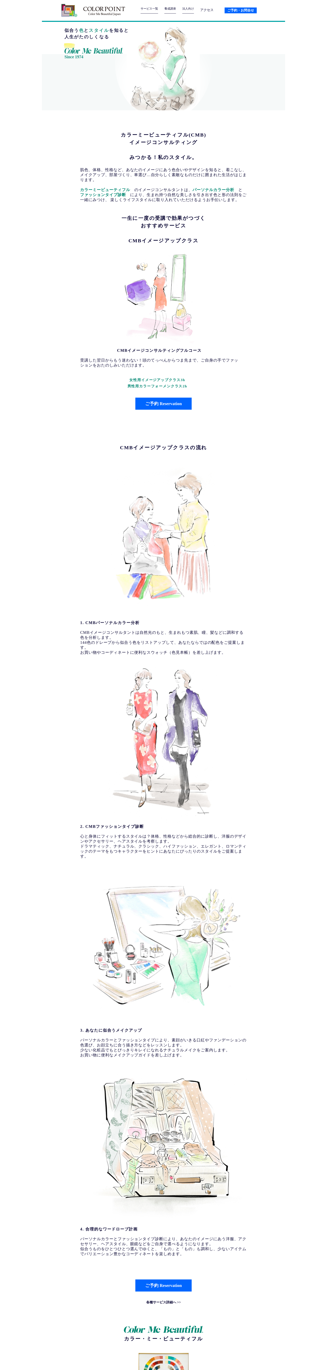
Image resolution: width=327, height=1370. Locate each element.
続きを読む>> (90, 1024)
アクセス (212, 10)
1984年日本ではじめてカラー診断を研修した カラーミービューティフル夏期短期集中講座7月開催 (141, 1195)
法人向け (193, 10)
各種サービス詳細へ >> (163, 756)
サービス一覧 (151, 10)
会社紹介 (191, 1361)
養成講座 (173, 10)
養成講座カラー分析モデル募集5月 (126, 1214)
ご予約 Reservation (163, 403)
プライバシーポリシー (231, 1361)
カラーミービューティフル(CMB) (163, 135)
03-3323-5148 (110, 1344)
